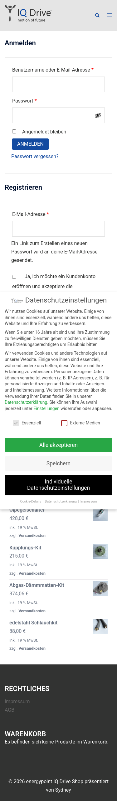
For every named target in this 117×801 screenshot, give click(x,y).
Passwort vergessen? (35, 156)
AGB (9, 710)
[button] (97, 15)
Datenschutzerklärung (26, 398)
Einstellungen (46, 404)
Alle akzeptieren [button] (58, 441)
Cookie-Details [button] (31, 498)
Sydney (63, 790)
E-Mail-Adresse (43, 213)
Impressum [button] (88, 498)
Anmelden (30, 144)
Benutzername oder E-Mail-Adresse (58, 69)
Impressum (17, 701)
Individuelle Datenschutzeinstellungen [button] (58, 481)
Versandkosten (32, 535)
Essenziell (27, 419)
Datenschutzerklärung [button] (61, 498)
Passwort (37, 100)
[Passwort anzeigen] (98, 115)
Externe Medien (80, 419)
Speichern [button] (58, 460)
